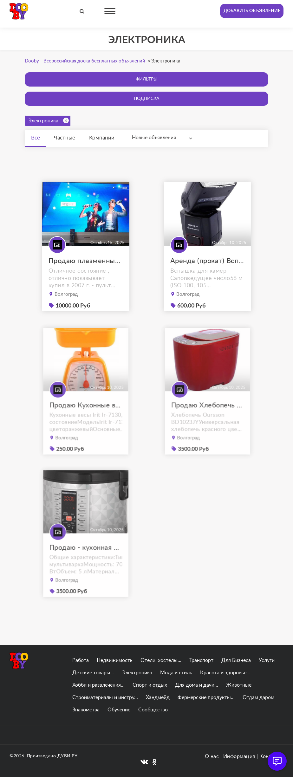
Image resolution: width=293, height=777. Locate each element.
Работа (80, 660)
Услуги (267, 660)
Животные (238, 685)
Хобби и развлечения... (98, 685)
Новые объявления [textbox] (154, 137)
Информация (239, 756)
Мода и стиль (176, 672)
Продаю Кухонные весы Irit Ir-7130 (85, 414)
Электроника (48, 120)
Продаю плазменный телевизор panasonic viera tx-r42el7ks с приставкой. (86, 260)
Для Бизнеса (236, 660)
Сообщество (153, 709)
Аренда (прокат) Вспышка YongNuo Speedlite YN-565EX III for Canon (207, 260)
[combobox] (163, 137)
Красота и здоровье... (225, 672)
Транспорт (201, 660)
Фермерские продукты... (206, 697)
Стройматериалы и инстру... (105, 697)
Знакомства (86, 709)
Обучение (118, 709)
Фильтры (147, 79)
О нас (212, 756)
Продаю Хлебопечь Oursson (207, 414)
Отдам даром (258, 697)
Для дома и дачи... (196, 685)
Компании (101, 137)
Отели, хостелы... (160, 660)
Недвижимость (115, 660)
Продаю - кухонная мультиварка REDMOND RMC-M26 (85, 557)
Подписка (146, 98)
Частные (64, 137)
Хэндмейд (158, 697)
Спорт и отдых (150, 685)
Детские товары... (93, 672)
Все (35, 137)
